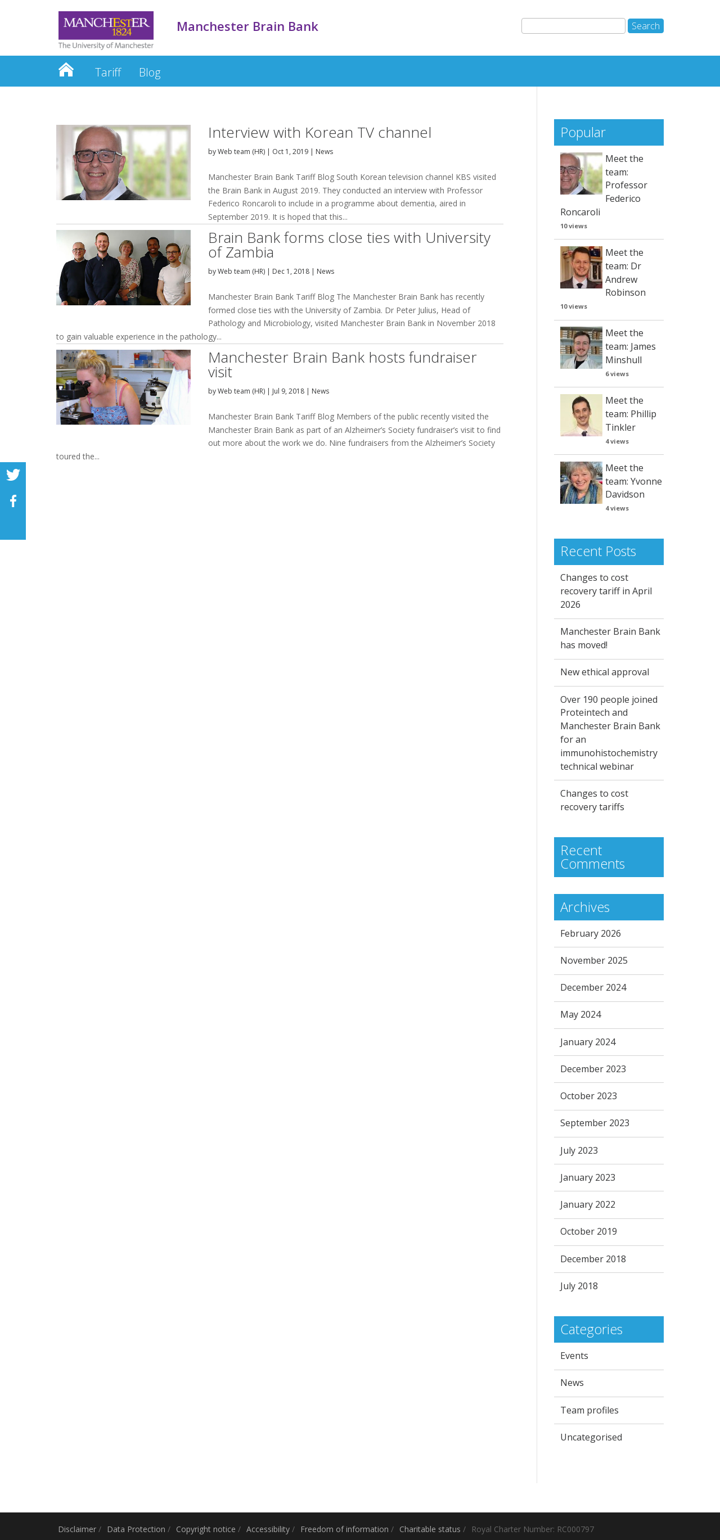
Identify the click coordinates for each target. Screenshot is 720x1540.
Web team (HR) (241, 151)
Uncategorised (591, 1437)
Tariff (108, 72)
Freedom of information (344, 1529)
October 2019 (588, 1231)
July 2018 (579, 1286)
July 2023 (579, 1150)
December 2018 (593, 1259)
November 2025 (594, 960)
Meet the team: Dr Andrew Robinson (625, 272)
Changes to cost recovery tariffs (594, 800)
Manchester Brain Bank (66, 66)
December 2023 (593, 1069)
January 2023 (587, 1177)
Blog (149, 72)
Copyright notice (206, 1529)
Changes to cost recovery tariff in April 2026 (606, 591)
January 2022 (587, 1204)
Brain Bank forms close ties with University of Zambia (349, 244)
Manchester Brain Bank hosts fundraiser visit (342, 364)
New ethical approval (604, 672)
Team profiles (589, 1410)
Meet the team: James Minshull (630, 346)
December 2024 (593, 987)
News (324, 151)
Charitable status (430, 1529)
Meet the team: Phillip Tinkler (630, 413)
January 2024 (587, 1042)
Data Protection (136, 1529)
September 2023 (594, 1123)
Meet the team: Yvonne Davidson (633, 481)
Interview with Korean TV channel (319, 132)
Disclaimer (77, 1529)
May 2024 (580, 1014)
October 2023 (588, 1096)
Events (574, 1355)
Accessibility (268, 1529)
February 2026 (590, 933)
